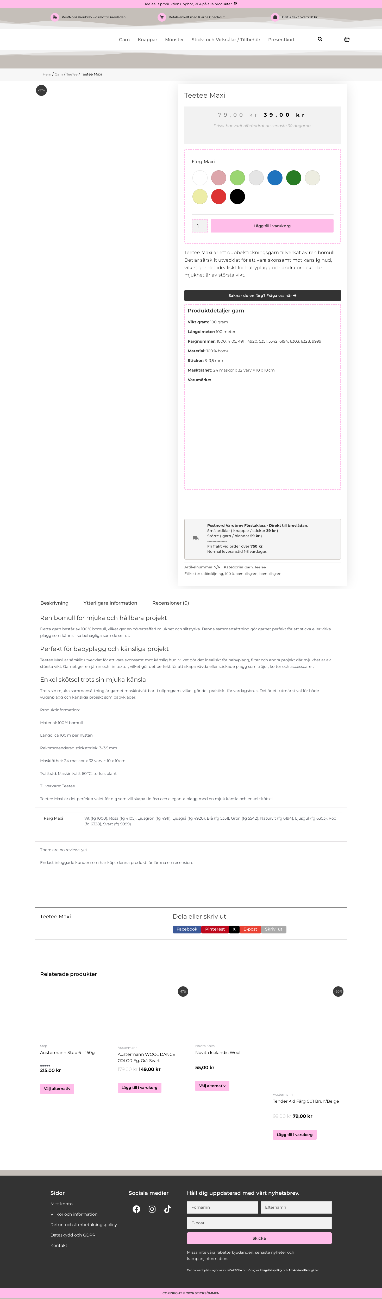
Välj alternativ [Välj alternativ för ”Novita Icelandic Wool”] (212, 1088)
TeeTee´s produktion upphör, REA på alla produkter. (188, 4)
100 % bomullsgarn (244, 574)
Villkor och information (74, 1215)
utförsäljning (213, 574)
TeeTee (73, 74)
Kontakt (59, 1246)
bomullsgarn (274, 574)
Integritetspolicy (270, 1271)
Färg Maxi (203, 162)
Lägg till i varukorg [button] (140, 1088)
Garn (124, 39)
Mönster (174, 39)
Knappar (147, 39)
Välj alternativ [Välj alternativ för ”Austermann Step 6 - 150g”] (57, 1091)
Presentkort (281, 39)
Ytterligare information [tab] (110, 603)
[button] (320, 39)
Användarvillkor (299, 1271)
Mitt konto (62, 1204)
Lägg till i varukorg (272, 226)
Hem (47, 74)
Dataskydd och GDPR (73, 1235)
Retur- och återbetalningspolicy (84, 1225)
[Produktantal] (200, 226)
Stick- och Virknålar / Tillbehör (226, 39)
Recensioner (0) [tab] (170, 603)
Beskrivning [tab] (54, 603)
